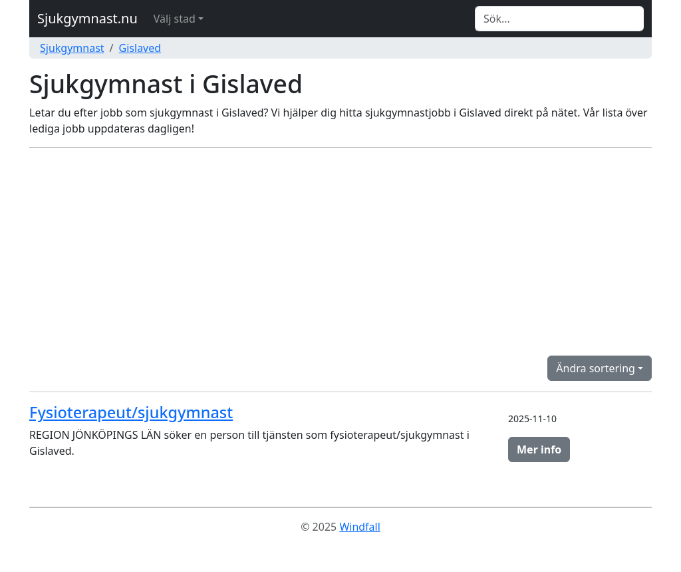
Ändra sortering (595, 368)
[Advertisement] (340, 251)
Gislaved (140, 48)
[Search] (559, 18)
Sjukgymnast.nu (87, 18)
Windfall (359, 526)
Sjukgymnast (72, 48)
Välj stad (175, 18)
